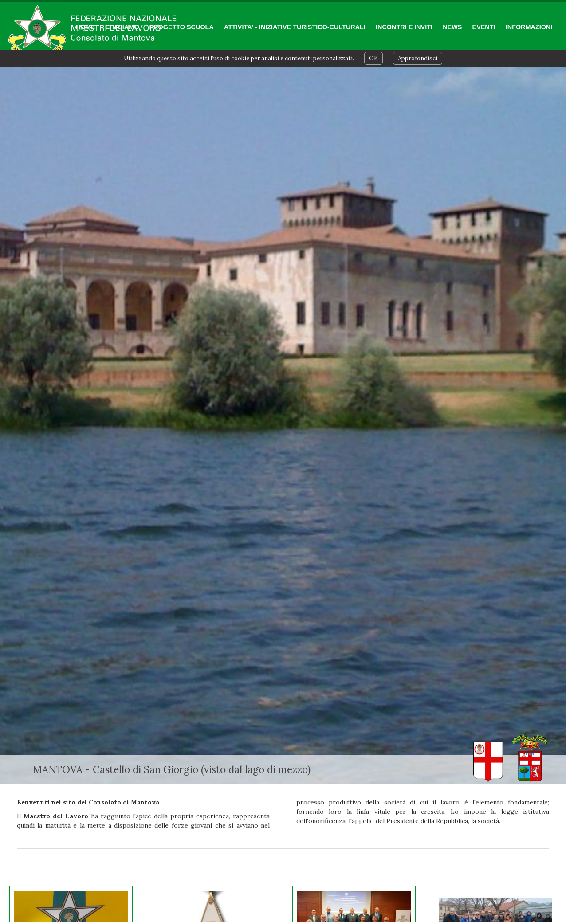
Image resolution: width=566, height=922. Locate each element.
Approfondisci (417, 58)
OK (373, 58)
